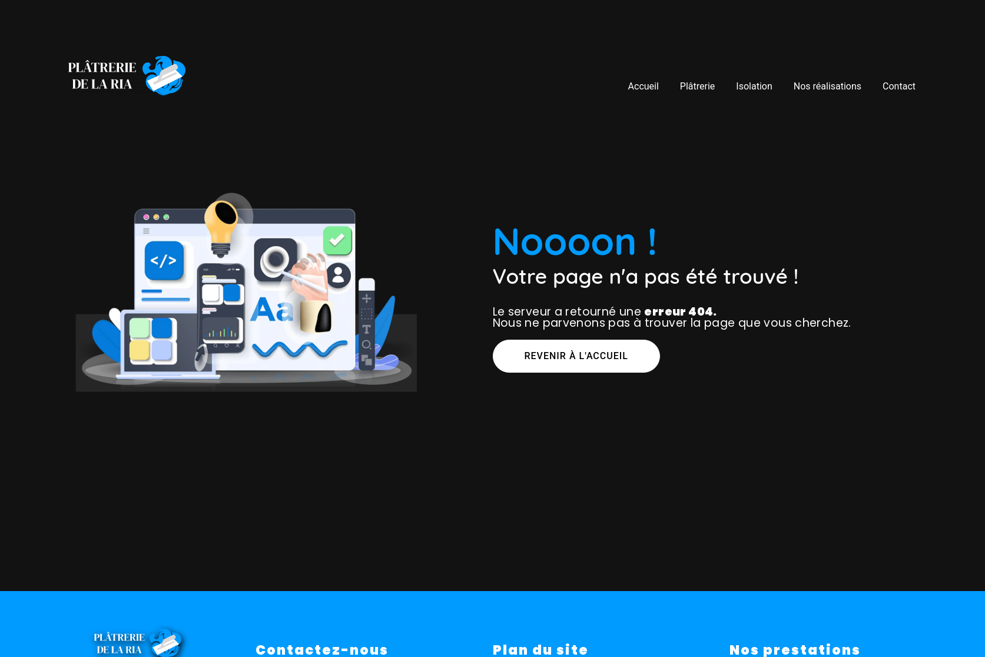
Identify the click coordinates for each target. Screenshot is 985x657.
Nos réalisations (827, 85)
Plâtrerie (697, 85)
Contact (899, 85)
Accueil (643, 85)
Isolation (754, 85)
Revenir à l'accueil (576, 355)
